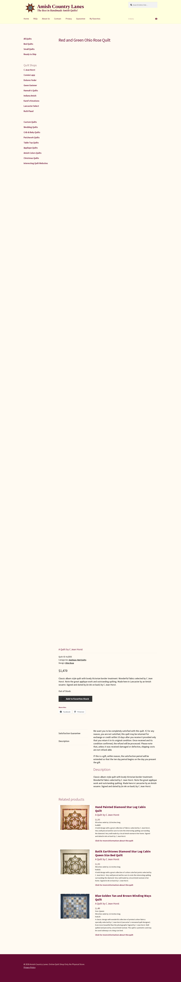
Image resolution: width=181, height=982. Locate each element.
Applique (72, 660)
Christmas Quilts (31, 158)
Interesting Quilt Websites (36, 163)
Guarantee (80, 18)
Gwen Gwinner (30, 85)
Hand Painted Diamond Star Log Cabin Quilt (120, 809)
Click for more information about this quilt (114, 840)
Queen (101, 911)
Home (26, 18)
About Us (46, 18)
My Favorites (95, 18)
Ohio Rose (69, 663)
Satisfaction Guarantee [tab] (69, 733)
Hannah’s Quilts (31, 90)
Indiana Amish (30, 95)
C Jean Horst (29, 69)
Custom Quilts (30, 122)
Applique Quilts (31, 147)
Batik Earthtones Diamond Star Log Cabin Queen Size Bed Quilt (123, 853)
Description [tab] (64, 741)
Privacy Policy (29, 967)
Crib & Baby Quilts (32, 132)
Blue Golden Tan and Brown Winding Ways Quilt (123, 897)
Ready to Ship (30, 54)
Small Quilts (29, 49)
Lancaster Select (31, 106)
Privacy (69, 18)
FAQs (35, 18)
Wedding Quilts (31, 127)
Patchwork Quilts (32, 137)
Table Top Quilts (31, 142)
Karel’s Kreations (31, 100)
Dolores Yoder (30, 80)
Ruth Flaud (28, 111)
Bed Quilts (81, 660)
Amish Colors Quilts (32, 153)
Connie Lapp (29, 75)
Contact (57, 18)
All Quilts (28, 38)
